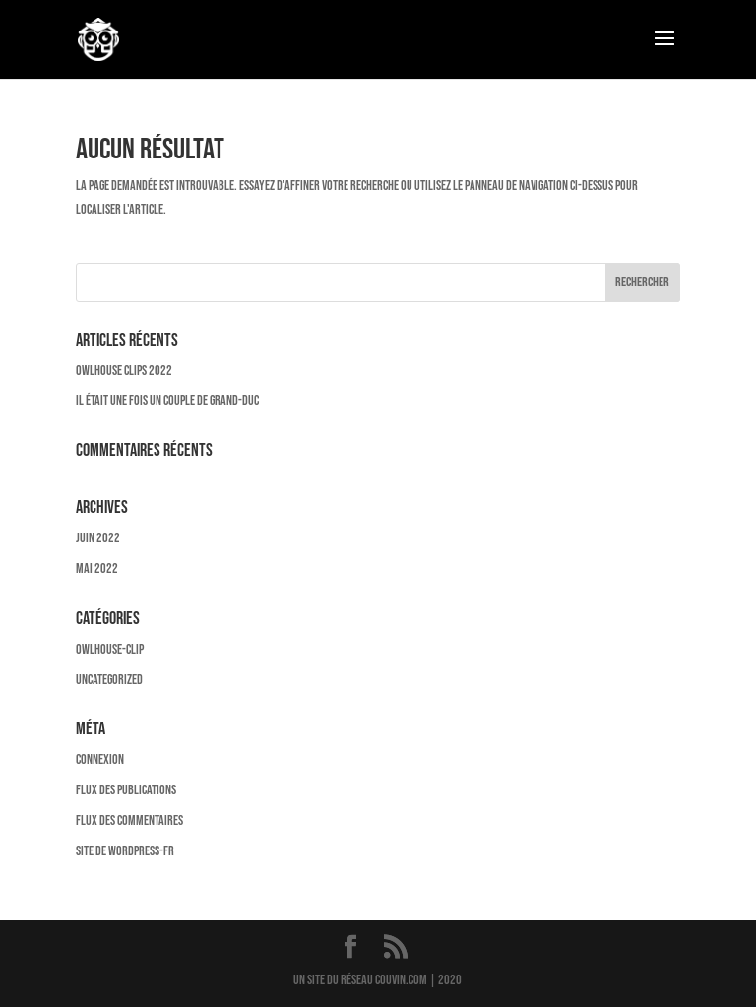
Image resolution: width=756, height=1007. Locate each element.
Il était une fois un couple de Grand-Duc (167, 400)
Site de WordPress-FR (125, 851)
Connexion (100, 759)
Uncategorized (109, 679)
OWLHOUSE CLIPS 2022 (124, 370)
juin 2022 (98, 538)
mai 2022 (97, 568)
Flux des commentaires (129, 820)
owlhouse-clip (110, 649)
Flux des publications (126, 790)
